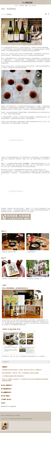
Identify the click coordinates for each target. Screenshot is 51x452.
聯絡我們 (18, 415)
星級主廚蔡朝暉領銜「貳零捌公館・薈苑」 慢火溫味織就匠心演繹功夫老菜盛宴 (20, 373)
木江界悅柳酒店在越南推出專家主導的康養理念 (13, 376)
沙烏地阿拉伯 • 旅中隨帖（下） (34, 278)
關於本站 (3, 415)
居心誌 (3, 403)
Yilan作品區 (21, 5)
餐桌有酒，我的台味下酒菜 (9, 251)
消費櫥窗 (5, 367)
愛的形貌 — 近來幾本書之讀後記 (10, 278)
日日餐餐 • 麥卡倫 (6, 399)
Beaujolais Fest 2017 (39, 49)
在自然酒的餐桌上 (31, 251)
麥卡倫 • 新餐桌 (5, 396)
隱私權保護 (8, 415)
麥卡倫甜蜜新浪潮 (6, 388)
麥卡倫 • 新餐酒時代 (6, 385)
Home (16, 5)
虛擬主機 (13, 406)
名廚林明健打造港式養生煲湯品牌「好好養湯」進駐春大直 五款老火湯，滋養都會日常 (22, 369)
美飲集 (26, 5)
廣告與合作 (13, 415)
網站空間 (3, 406)
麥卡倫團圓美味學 (6, 392)
